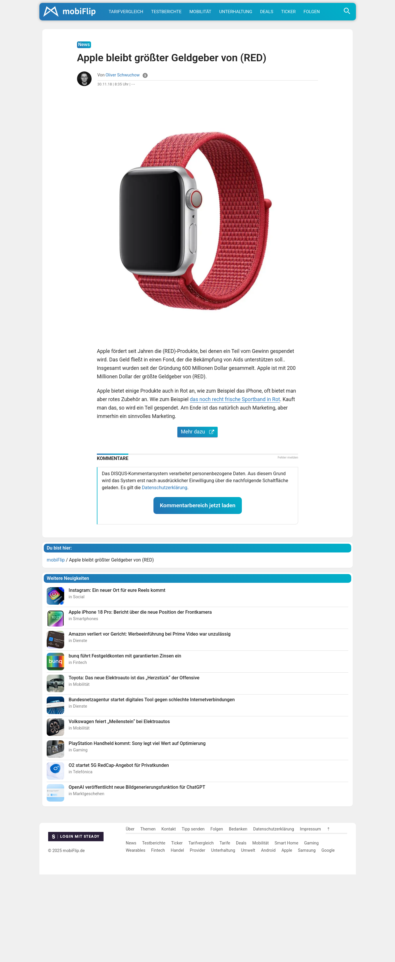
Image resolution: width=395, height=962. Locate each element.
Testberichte (166, 11)
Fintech (158, 937)
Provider (197, 937)
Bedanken (238, 916)
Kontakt (168, 916)
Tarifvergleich (126, 11)
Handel (177, 937)
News (131, 930)
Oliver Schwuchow (123, 162)
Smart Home (286, 930)
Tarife (224, 930)
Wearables (135, 937)
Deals (266, 11)
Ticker (288, 11)
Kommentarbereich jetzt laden (197, 593)
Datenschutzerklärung (164, 575)
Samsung (306, 937)
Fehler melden (288, 545)
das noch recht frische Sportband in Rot (235, 487)
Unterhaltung (235, 11)
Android (268, 937)
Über (130, 916)
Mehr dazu (197, 519)
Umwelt (248, 937)
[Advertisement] (197, 67)
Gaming (311, 930)
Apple (287, 937)
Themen (147, 916)
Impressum (310, 916)
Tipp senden (193, 916)
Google (328, 937)
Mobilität (200, 11)
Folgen (312, 11)
